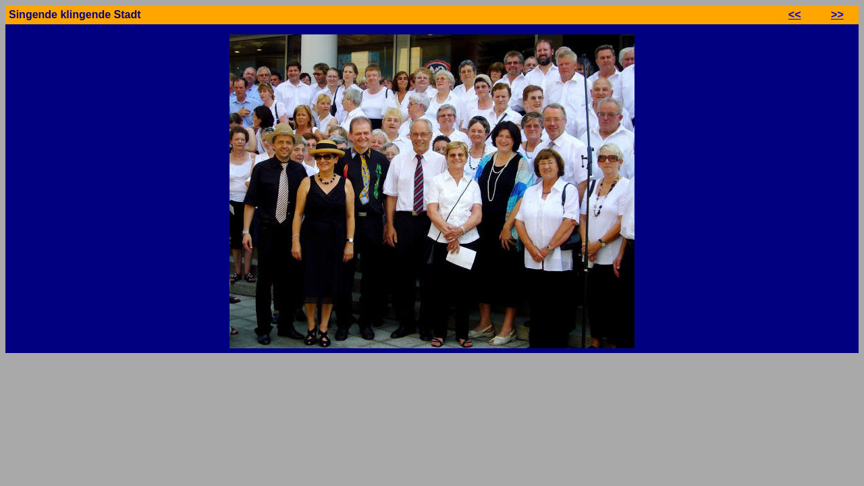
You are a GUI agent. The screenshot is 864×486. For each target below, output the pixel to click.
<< (794, 14)
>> (837, 14)
